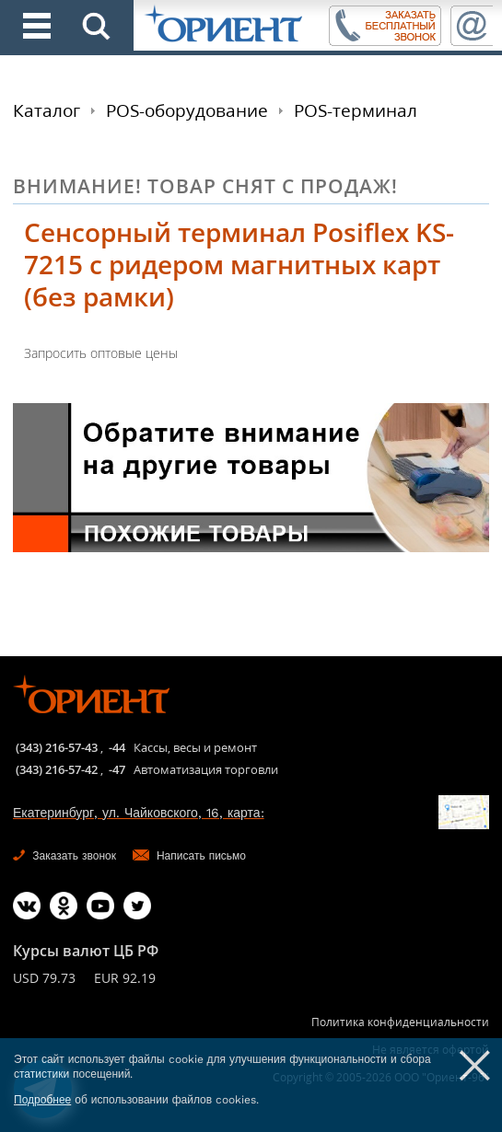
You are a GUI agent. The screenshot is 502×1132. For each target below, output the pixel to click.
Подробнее (42, 1099)
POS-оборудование (187, 110)
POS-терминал (355, 110)
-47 (117, 769)
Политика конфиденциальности (400, 1022)
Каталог (46, 110)
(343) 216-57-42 (57, 769)
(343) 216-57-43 (57, 747)
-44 (117, 747)
